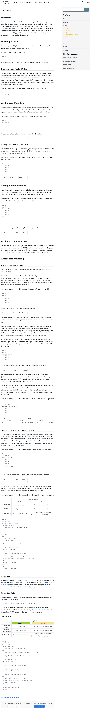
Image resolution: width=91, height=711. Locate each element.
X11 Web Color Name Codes (40, 610)
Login (88, 2)
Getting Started (68, 28)
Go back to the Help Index (10, 697)
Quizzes (28, 2)
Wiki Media (67, 30)
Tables (65, 36)
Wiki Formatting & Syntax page (27, 587)
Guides (16, 2)
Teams (35, 2)
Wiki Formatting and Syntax (71, 34)
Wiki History (67, 32)
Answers (22, 2)
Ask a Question (39, 706)
